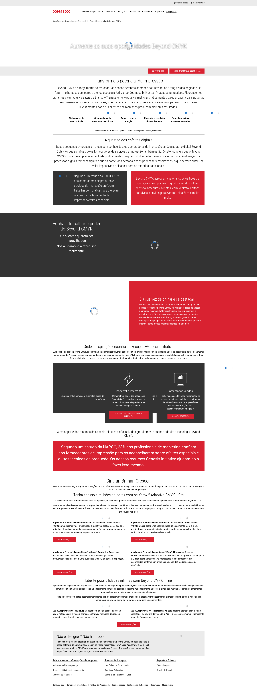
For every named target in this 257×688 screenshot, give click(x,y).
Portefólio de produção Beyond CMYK (105, 21)
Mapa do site (167, 685)
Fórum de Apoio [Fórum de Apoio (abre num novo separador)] (163, 665)
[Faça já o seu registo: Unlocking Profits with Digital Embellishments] (180, 416)
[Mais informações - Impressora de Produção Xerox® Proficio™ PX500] (142, 539)
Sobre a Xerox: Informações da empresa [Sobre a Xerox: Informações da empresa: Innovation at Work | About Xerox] (75, 660)
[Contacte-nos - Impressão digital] (158, 71)
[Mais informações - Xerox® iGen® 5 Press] (142, 572)
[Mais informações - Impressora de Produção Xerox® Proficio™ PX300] (64, 539)
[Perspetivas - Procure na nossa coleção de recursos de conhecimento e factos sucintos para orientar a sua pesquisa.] (171, 11)
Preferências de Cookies (137, 685)
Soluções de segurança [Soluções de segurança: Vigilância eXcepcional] (62, 675)
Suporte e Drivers (166, 660)
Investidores (82, 685)
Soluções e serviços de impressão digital (69, 21)
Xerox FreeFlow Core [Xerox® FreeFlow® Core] (115, 645)
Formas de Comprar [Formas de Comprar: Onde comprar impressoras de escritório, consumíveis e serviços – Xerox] (116, 660)
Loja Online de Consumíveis (117, 665)
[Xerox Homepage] (62, 11)
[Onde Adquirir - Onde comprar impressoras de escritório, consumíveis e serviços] (198, 3)
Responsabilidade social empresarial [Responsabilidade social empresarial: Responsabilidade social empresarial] (68, 670)
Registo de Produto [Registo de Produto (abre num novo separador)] (165, 670)
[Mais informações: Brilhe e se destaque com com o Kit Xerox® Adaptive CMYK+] (128, 624)
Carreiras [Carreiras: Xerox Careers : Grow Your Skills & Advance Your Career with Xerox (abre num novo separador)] (70, 685)
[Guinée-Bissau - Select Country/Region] (181, 3)
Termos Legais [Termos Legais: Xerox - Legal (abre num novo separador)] (118, 685)
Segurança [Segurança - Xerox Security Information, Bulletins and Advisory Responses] (155, 685)
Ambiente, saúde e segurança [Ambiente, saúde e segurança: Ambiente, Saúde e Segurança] (65, 665)
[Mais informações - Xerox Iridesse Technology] (64, 572)
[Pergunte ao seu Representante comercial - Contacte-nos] (129, 415)
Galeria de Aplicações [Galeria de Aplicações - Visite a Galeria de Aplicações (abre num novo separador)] (114, 670)
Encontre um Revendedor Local (118, 675)
